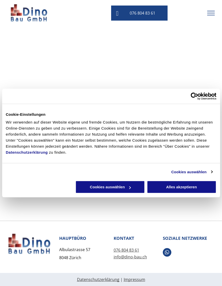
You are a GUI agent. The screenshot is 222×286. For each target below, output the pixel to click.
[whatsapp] (167, 253)
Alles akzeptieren (181, 187)
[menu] (210, 13)
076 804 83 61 (126, 250)
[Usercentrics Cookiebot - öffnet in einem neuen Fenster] (194, 96)
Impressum (134, 279)
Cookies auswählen (189, 172)
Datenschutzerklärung (27, 152)
